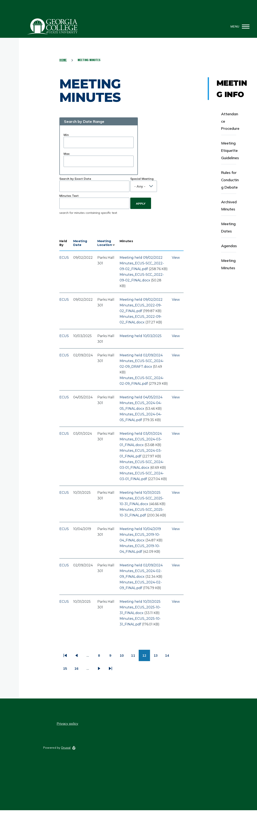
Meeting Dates (228, 227)
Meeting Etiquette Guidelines (230, 150)
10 (123, 657)
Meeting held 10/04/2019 (140, 529)
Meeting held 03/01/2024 (141, 434)
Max (67, 154)
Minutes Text (69, 196)
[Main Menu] (239, 26)
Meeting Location (106, 243)
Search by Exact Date (75, 179)
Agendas (229, 245)
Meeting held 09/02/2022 (141, 258)
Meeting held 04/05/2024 (141, 397)
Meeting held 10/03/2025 (141, 336)
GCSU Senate (52, 26)
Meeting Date (80, 243)
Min (66, 135)
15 (67, 670)
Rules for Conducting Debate (230, 180)
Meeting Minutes (228, 264)
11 (135, 657)
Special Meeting (142, 179)
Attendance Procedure (230, 121)
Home (63, 60)
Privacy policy (67, 723)
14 (169, 657)
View (176, 258)
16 (78, 670)
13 (157, 657)
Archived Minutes (229, 206)
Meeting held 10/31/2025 (140, 493)
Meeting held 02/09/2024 (141, 355)
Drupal (66, 748)
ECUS (64, 258)
